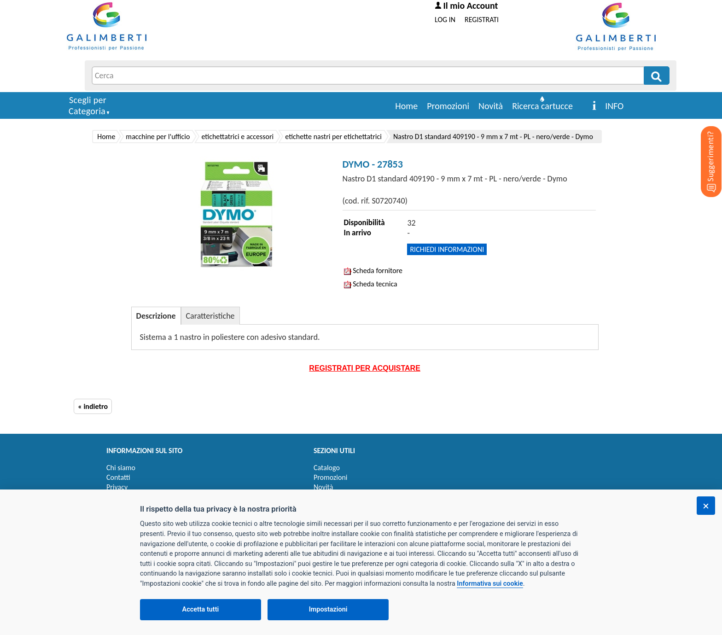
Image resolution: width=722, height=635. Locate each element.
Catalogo (327, 467)
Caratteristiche (210, 316)
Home (406, 105)
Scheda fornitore (373, 270)
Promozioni (448, 105)
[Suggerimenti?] (703, 147)
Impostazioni (328, 609)
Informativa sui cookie (490, 584)
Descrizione (156, 316)
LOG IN (445, 19)
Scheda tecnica (370, 284)
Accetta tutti (200, 609)
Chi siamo (120, 467)
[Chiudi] (706, 505)
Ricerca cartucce (542, 105)
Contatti (118, 477)
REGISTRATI (482, 19)
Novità (490, 105)
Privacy (117, 487)
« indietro (93, 406)
